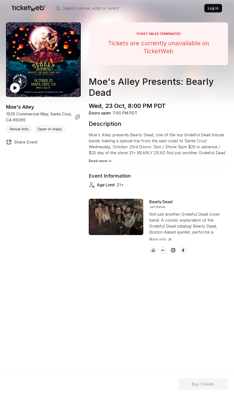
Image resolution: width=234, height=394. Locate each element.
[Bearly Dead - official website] (153, 250)
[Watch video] (15, 88)
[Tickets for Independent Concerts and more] (29, 8)
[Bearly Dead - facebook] (183, 250)
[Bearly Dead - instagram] (173, 250)
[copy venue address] (77, 117)
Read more (100, 161)
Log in (213, 8)
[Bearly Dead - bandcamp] (163, 250)
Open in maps (50, 129)
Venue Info (19, 129)
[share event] (21, 143)
